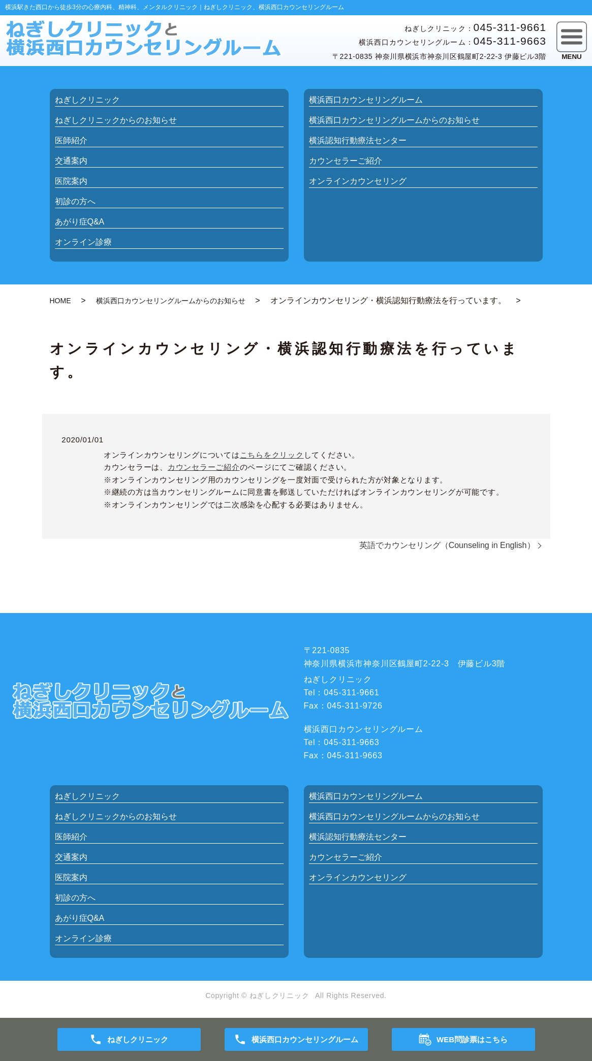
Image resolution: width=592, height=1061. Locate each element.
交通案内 (71, 160)
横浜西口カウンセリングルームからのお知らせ (170, 301)
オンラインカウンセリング (358, 181)
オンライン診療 (83, 242)
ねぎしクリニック (87, 99)
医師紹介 (71, 140)
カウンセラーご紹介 (345, 160)
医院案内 (71, 181)
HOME (60, 301)
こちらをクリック (272, 455)
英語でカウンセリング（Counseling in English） (447, 545)
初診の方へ (75, 201)
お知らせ (116, 120)
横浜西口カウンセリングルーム (366, 99)
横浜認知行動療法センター (358, 140)
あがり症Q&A (80, 221)
